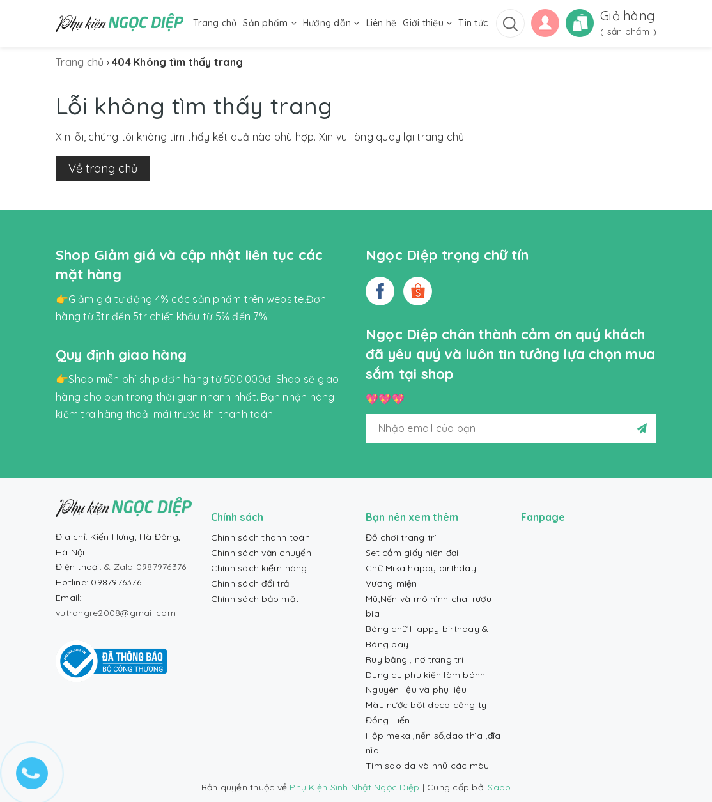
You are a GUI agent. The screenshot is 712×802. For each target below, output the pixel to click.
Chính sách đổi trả (250, 583)
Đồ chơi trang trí (401, 537)
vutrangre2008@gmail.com (116, 613)
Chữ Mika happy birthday (421, 568)
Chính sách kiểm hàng (259, 568)
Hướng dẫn (331, 23)
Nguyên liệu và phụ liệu (416, 689)
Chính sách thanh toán (260, 537)
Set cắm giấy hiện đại (412, 553)
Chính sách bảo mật (255, 599)
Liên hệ (381, 23)
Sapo (499, 787)
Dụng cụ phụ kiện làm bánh (425, 675)
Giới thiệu (427, 23)
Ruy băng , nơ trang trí (414, 659)
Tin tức (473, 23)
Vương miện (391, 583)
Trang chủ (214, 23)
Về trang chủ (102, 168)
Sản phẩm (270, 23)
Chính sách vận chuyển (261, 553)
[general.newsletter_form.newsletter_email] (511, 428)
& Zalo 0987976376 (145, 567)
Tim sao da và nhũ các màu (427, 765)
